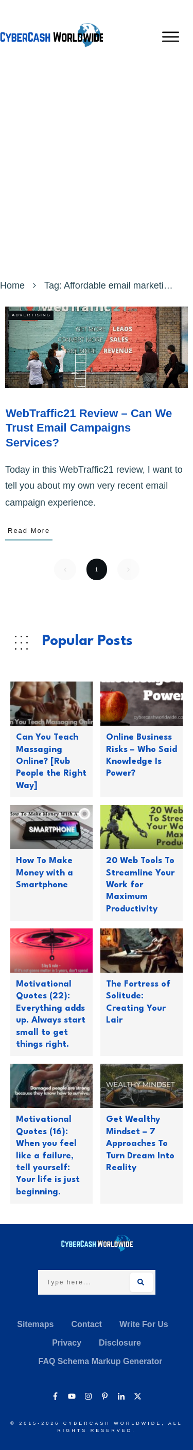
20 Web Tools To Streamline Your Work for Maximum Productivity (140, 885)
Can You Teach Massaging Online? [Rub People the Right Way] (51, 761)
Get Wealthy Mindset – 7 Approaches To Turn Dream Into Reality (140, 1143)
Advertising (31, 315)
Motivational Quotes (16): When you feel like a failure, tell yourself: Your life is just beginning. (48, 1155)
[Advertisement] (96, 175)
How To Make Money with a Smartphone (44, 872)
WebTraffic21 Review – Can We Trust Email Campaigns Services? (89, 428)
